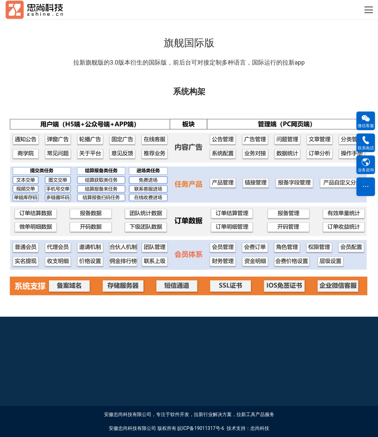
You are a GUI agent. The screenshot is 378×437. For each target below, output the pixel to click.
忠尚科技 (259, 428)
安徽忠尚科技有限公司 (132, 428)
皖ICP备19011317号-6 (200, 428)
